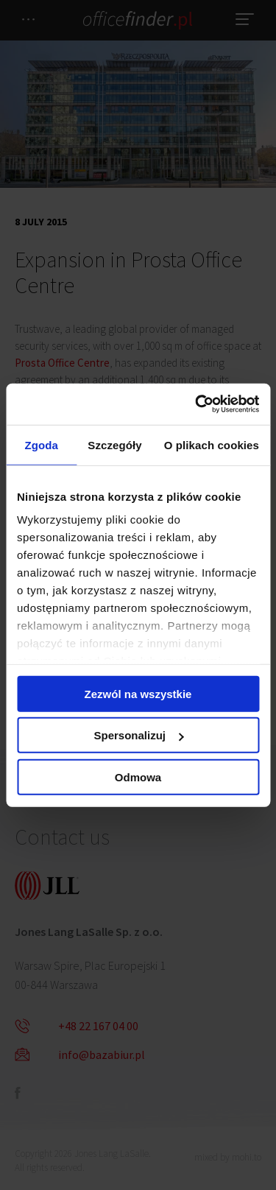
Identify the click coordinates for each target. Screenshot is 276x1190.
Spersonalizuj (138, 735)
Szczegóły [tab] (114, 444)
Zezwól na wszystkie (138, 693)
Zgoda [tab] (41, 444)
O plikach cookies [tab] (211, 444)
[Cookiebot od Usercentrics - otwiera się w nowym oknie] (196, 404)
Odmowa (138, 776)
